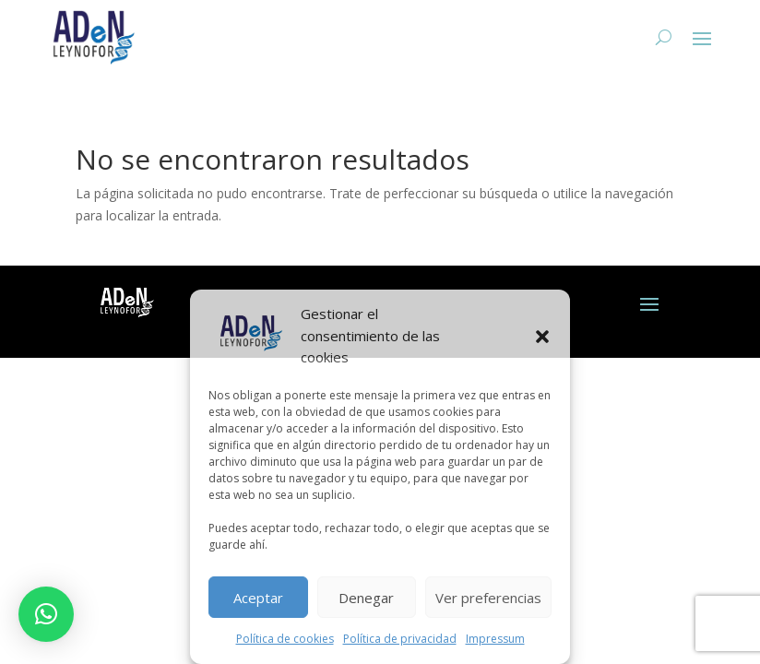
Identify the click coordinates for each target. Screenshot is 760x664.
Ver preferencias (488, 597)
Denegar (366, 597)
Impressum (495, 638)
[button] (542, 336)
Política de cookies (285, 638)
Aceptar (258, 597)
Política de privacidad (400, 638)
